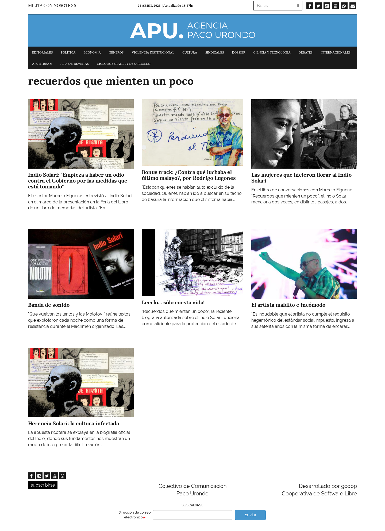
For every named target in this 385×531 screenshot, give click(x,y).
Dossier (238, 52)
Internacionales (336, 52)
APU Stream (42, 64)
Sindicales (214, 52)
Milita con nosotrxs (52, 5)
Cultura (189, 52)
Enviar (250, 514)
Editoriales (42, 52)
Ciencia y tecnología (272, 52)
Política (68, 52)
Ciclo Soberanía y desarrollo (123, 64)
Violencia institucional (153, 52)
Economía (92, 52)
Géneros (116, 52)
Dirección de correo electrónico (134, 514)
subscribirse (43, 485)
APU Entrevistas (74, 64)
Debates (306, 52)
